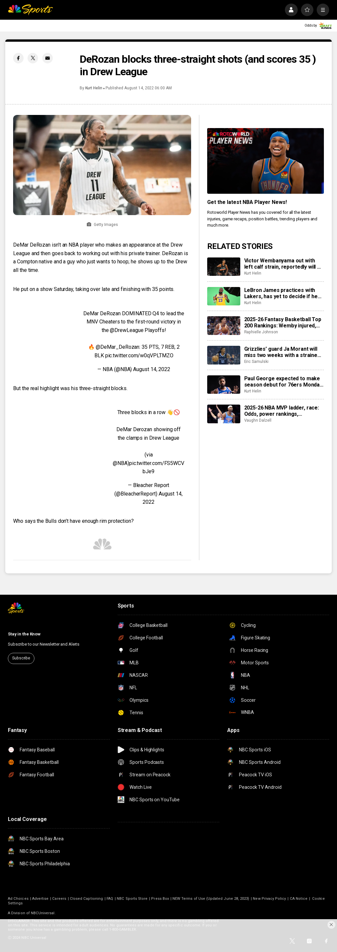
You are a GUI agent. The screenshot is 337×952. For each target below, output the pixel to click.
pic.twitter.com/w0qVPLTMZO (139, 355)
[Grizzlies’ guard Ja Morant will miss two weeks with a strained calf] (223, 355)
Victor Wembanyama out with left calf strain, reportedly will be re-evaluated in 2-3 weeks (284, 263)
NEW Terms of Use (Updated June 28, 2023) (210, 899)
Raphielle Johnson (261, 332)
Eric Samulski (256, 361)
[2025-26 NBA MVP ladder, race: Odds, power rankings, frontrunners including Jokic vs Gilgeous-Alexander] (223, 414)
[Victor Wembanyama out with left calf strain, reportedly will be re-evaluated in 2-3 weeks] (223, 266)
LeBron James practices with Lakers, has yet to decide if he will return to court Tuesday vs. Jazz (282, 293)
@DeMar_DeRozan (117, 347)
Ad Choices (18, 899)
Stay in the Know (24, 633)
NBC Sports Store (132, 899)
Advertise (40, 899)
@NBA (120, 463)
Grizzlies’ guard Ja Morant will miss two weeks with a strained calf (282, 352)
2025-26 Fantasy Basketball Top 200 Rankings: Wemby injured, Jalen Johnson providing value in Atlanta (284, 322)
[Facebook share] (18, 58)
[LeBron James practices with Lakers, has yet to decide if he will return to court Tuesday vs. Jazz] (223, 296)
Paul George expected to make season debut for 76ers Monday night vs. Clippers (283, 381)
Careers (59, 899)
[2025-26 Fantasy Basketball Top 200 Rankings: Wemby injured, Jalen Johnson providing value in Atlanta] (223, 325)
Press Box (160, 899)
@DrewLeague (126, 330)
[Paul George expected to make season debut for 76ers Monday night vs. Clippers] (223, 384)
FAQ (110, 899)
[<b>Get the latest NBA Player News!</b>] (265, 161)
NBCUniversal (43, 913)
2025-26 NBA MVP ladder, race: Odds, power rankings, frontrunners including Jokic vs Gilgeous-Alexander (282, 411)
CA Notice (299, 899)
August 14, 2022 (151, 369)
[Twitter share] (33, 58)
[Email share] (47, 58)
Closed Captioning (86, 899)
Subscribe (21, 658)
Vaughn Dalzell (257, 420)
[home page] (30, 10)
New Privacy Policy (269, 899)
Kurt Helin (93, 88)
